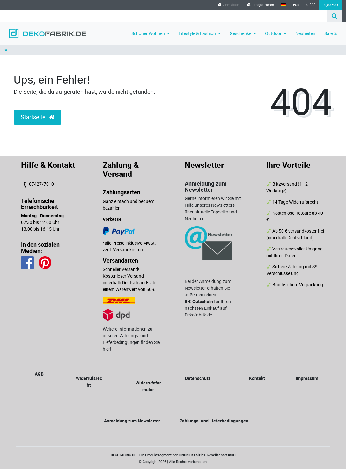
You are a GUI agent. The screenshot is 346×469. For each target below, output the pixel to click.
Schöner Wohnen (148, 33)
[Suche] (334, 16)
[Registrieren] (260, 5)
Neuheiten (305, 33)
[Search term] (163, 16)
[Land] (283, 5)
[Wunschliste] (311, 5)
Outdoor (273, 33)
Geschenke (240, 33)
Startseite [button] (37, 117)
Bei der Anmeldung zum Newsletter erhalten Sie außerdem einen (208, 288)
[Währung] (296, 5)
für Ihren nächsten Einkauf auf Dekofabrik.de (208, 308)
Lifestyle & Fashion (197, 33)
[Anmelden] (228, 5)
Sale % (330, 33)
